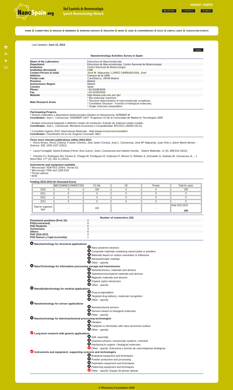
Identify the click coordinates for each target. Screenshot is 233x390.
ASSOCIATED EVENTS (197, 31)
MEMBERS (70, 31)
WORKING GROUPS (90, 31)
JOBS (131, 31)
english (208, 4)
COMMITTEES (42, 31)
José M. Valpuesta (98, 72)
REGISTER (108, 31)
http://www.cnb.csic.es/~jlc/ (104, 95)
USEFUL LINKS (174, 31)
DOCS (160, 31)
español (195, 4)
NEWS (121, 31)
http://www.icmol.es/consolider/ (108, 131)
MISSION (57, 31)
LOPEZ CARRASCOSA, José (128, 72)
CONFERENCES (145, 31)
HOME (28, 31)
